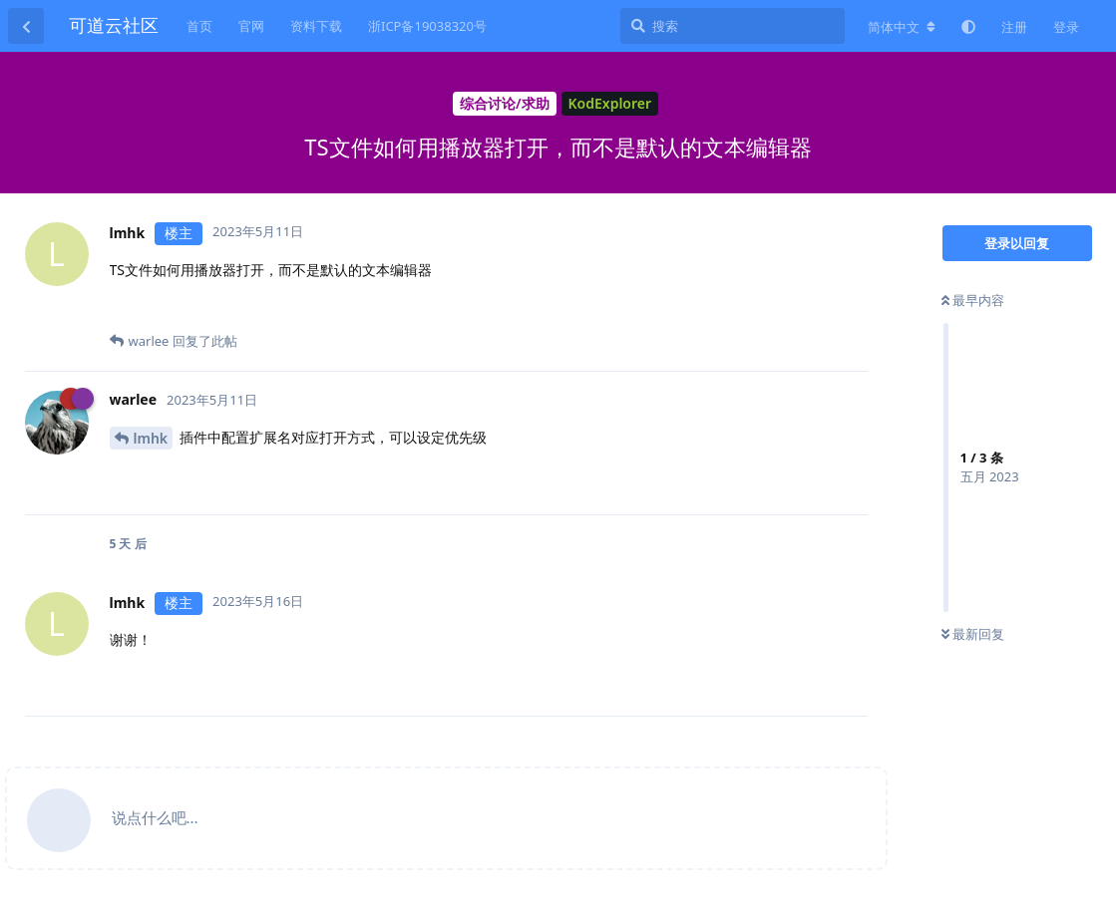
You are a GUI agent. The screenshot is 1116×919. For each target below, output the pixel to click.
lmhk (151, 438)
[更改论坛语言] (901, 27)
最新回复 (972, 634)
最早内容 (972, 300)
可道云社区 (114, 25)
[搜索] (732, 26)
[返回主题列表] (26, 26)
